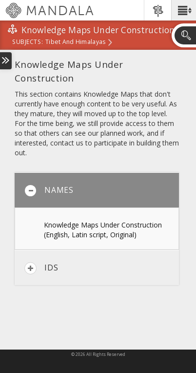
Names (49, 191)
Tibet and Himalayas (75, 42)
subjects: (27, 42)
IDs (41, 268)
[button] (183, 10)
